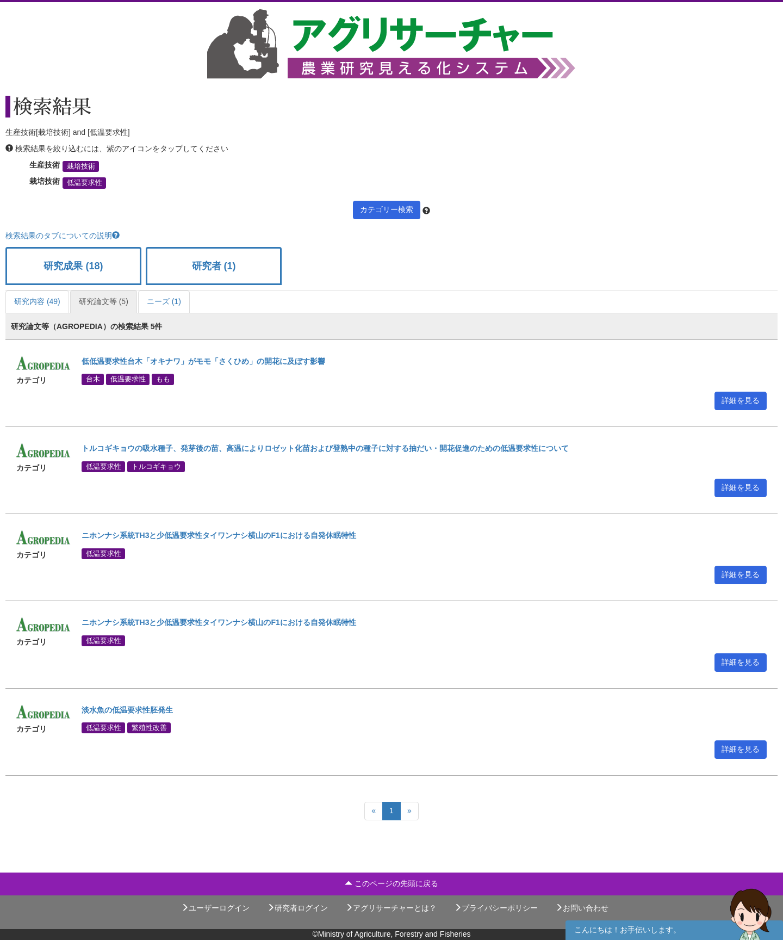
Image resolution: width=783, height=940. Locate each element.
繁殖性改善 (149, 727)
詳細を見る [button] (741, 400)
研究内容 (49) (37, 301)
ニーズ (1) (164, 301)
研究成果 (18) (73, 266)
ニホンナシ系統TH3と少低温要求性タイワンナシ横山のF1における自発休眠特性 (219, 535)
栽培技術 (81, 166)
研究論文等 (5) (103, 301)
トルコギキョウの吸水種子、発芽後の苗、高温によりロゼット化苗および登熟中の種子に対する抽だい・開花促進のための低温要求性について (325, 448)
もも (163, 379)
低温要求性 (84, 183)
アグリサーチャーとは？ (391, 908)
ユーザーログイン (215, 908)
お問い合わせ (581, 908)
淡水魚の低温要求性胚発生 (127, 710)
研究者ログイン (297, 908)
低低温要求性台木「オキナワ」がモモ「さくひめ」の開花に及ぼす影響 (203, 361)
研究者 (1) (214, 266)
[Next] (409, 811)
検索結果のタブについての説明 (62, 235)
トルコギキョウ (156, 466)
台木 (93, 379)
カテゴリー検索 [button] (386, 209)
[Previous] (373, 811)
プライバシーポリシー (496, 908)
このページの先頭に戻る (391, 883)
